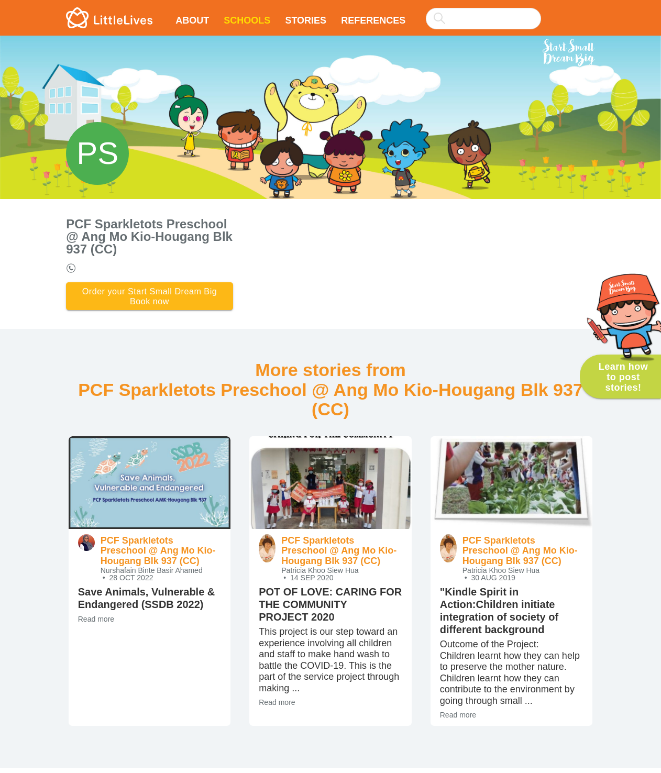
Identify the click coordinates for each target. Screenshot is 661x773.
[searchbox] (483, 18)
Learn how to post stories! (623, 377)
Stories (305, 20)
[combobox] (483, 11)
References (373, 20)
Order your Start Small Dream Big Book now (149, 299)
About (192, 20)
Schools (247, 20)
